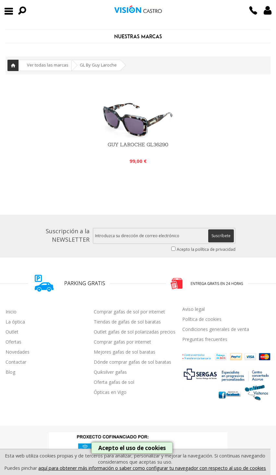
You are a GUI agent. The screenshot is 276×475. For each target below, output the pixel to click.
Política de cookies (202, 319)
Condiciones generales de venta (215, 329)
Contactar (16, 362)
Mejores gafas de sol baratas (124, 352)
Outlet (12, 332)
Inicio (13, 65)
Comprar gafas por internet (122, 342)
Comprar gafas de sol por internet (129, 312)
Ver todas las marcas (47, 65)
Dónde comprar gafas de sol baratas (132, 362)
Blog (10, 372)
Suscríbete (221, 235)
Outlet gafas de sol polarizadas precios (134, 332)
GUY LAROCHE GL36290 (138, 144)
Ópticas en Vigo (110, 392)
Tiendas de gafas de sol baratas (127, 322)
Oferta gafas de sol (114, 382)
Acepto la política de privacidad (206, 249)
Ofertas (13, 342)
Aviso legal (193, 309)
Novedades (18, 352)
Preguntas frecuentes (204, 339)
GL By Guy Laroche (98, 65)
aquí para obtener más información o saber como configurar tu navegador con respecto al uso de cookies (152, 468)
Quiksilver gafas (110, 372)
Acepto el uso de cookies (132, 448)
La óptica (15, 322)
